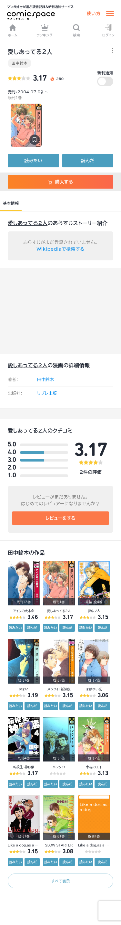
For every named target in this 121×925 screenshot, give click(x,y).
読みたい (33, 160)
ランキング (44, 30)
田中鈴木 (19, 63)
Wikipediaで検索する (61, 249)
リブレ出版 (47, 393)
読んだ (87, 160)
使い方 (93, 13)
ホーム (12, 30)
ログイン (108, 30)
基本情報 (11, 203)
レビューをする (60, 518)
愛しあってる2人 (27, 223)
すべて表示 (60, 881)
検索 (76, 30)
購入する (60, 182)
